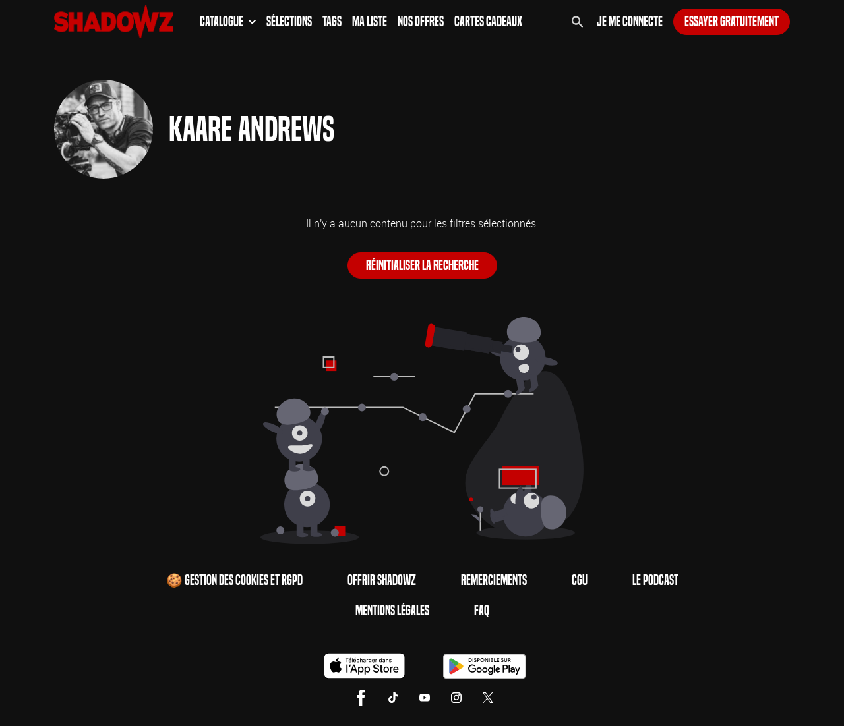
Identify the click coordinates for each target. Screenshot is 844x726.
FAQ (481, 611)
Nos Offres (421, 22)
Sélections (289, 22)
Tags (332, 22)
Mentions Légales (392, 611)
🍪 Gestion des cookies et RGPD (234, 580)
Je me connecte (630, 22)
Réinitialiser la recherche (422, 265)
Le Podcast (655, 580)
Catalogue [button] (228, 22)
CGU (580, 580)
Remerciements (494, 580)
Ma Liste (369, 22)
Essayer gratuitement (731, 22)
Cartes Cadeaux (488, 22)
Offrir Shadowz (381, 580)
